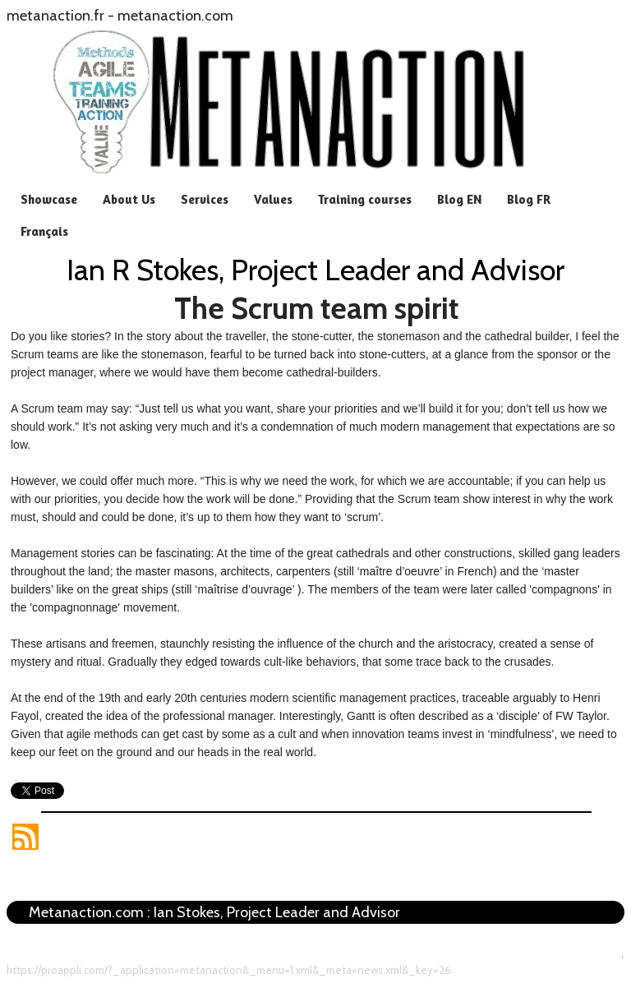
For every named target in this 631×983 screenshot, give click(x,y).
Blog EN (459, 199)
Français (44, 231)
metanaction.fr (55, 16)
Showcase (49, 199)
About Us (129, 199)
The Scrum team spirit (316, 308)
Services (204, 199)
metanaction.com (175, 16)
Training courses (365, 199)
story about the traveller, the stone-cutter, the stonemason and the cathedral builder (357, 336)
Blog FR (528, 199)
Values (273, 199)
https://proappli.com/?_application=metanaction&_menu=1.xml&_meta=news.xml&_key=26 (229, 969)
